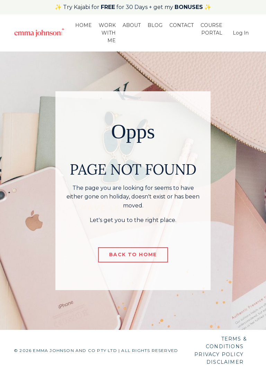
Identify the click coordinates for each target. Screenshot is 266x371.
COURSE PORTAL (211, 29)
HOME (83, 25)
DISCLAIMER (224, 362)
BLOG (155, 25)
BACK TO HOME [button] (133, 254)
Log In (241, 33)
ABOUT (132, 25)
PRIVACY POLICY (218, 354)
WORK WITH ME (107, 33)
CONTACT (181, 25)
